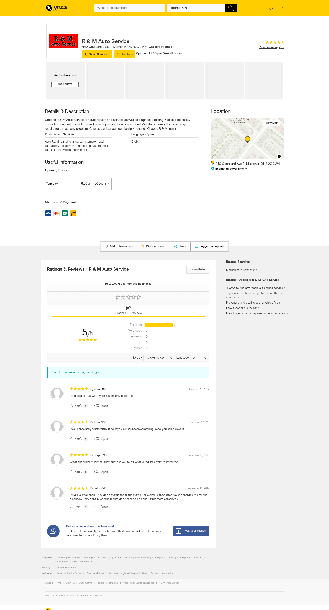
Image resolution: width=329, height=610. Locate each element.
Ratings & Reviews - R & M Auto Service (88, 269)
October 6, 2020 (199, 422)
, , (127, 47)
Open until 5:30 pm (149, 53)
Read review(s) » (271, 47)
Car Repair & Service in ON (191, 557)
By (98, 389)
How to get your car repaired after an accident (256, 313)
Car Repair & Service (163, 557)
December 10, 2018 (198, 455)
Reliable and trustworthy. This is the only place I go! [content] (102, 396)
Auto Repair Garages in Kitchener (131, 557)
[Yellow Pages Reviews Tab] (128, 311)
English (135, 141)
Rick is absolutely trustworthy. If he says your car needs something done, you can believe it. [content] (127, 429)
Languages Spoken (143, 134)
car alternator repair (92, 141)
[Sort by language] (198, 358)
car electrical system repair (62, 150)
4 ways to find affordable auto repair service (254, 288)
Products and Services (59, 134)
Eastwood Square (96, 573)
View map (271, 123)
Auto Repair (52, 141)
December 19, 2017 (198, 488)
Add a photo (65, 84)
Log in (270, 8)
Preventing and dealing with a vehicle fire (252, 302)
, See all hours (172, 53)
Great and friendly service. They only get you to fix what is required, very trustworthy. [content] (124, 462)
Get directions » (160, 47)
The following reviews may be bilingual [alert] (75, 372)
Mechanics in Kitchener (240, 270)
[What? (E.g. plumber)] (129, 8)
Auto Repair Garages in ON (97, 557)
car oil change (70, 141)
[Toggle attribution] (279, 156)
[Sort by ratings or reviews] (158, 358)
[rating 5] (271, 43)
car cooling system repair (93, 146)
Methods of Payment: (61, 202)
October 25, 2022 (199, 389)
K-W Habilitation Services (70, 573)
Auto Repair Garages (68, 557)
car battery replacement (60, 146)
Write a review (198, 269)
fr (281, 8)
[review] (128, 398)
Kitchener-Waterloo (67, 567)
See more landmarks (162, 573)
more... (173, 129)
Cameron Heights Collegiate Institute (128, 573)
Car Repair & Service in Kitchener (74, 561)
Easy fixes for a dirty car (241, 308)
